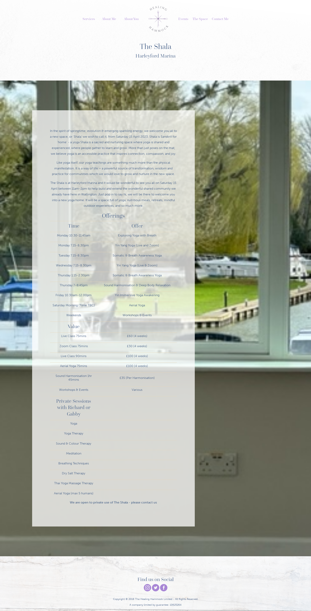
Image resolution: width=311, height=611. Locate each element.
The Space (200, 18)
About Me (109, 18)
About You (131, 18)
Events (183, 18)
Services (89, 18)
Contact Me (220, 18)
